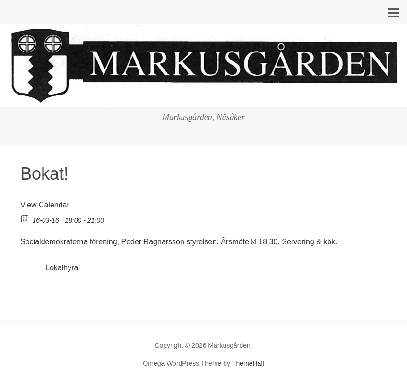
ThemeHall (248, 363)
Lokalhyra (61, 268)
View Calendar (44, 205)
